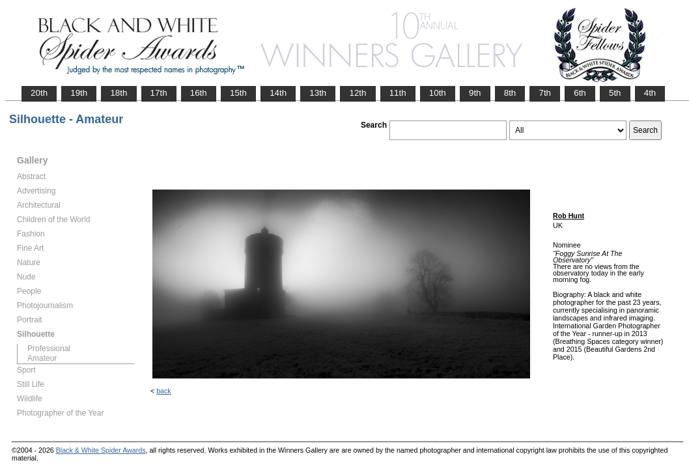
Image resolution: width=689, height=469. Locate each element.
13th (317, 93)
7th (544, 93)
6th (580, 93)
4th (650, 93)
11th (398, 93)
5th (615, 93)
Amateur (42, 358)
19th (78, 93)
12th (357, 93)
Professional (48, 348)
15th (238, 93)
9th (475, 93)
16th (198, 93)
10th (437, 93)
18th (118, 93)
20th (39, 93)
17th (159, 93)
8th (510, 93)
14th (278, 93)
